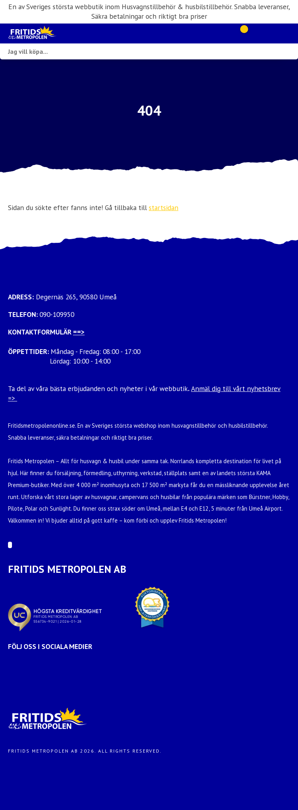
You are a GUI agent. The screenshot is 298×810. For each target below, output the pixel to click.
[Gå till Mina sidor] (255, 33)
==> (79, 331)
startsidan (163, 207)
